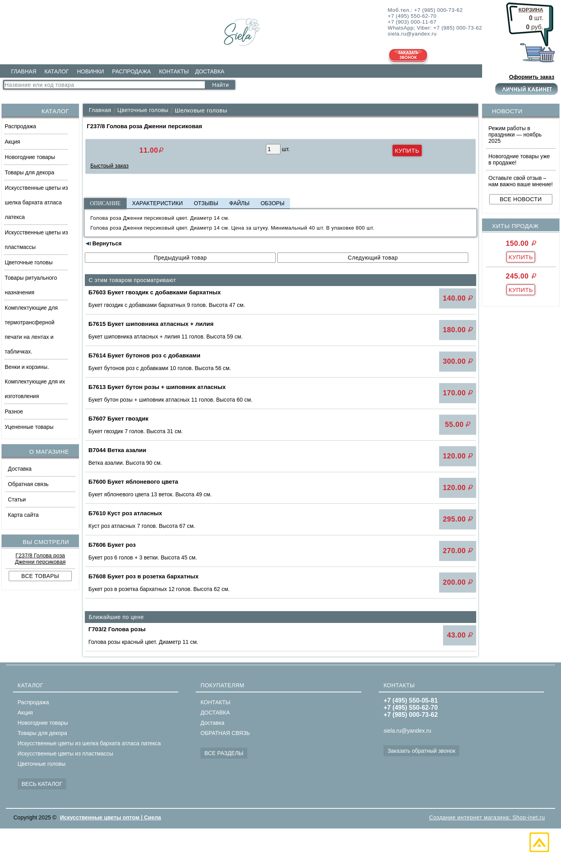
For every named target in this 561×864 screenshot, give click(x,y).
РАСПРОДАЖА (131, 71)
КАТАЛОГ (57, 71)
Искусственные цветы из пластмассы (36, 239)
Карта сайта (23, 515)
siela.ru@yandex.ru (407, 730)
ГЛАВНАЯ (23, 71)
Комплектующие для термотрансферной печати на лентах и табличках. (31, 330)
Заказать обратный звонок (421, 751)
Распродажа (20, 126)
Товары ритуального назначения (31, 285)
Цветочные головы (28, 262)
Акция (12, 141)
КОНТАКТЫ (174, 71)
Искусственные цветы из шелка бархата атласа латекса (36, 202)
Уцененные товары (29, 427)
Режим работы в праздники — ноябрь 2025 (515, 134)
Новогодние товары (30, 157)
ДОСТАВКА (209, 71)
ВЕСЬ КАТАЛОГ (42, 784)
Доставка (20, 469)
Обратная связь (28, 484)
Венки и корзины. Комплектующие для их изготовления (35, 381)
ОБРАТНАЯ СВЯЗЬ (225, 733)
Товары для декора (29, 172)
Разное (14, 411)
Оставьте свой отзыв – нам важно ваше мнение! (520, 181)
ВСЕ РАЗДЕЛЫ (223, 753)
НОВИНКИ (90, 71)
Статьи (17, 499)
